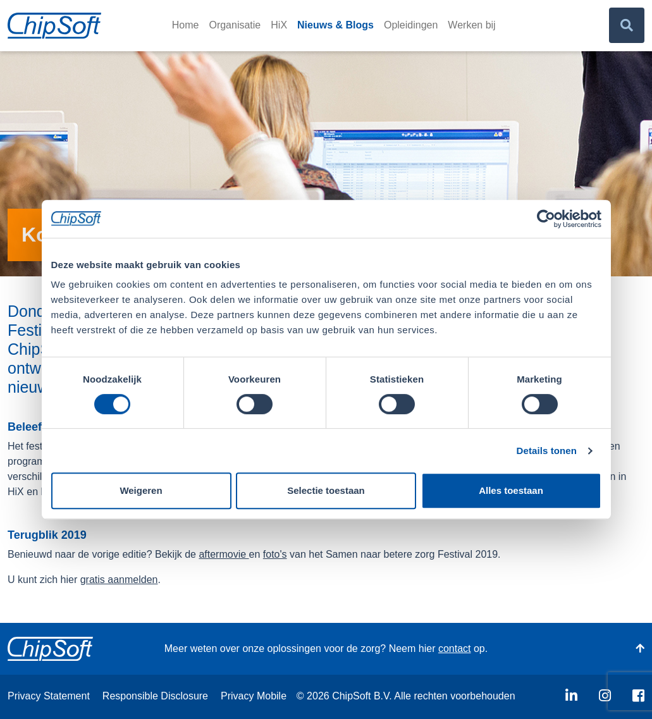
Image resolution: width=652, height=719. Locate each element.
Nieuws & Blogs (335, 25)
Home (185, 25)
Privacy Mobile (253, 696)
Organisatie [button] (235, 25)
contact (454, 648)
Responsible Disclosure (155, 696)
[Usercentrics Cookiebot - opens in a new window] (546, 218)
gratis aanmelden (119, 579)
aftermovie (224, 554)
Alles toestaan (511, 490)
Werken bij (471, 25)
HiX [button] (279, 25)
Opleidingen (411, 25)
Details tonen (547, 450)
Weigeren (141, 490)
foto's (275, 554)
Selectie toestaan (326, 490)
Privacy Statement (49, 696)
